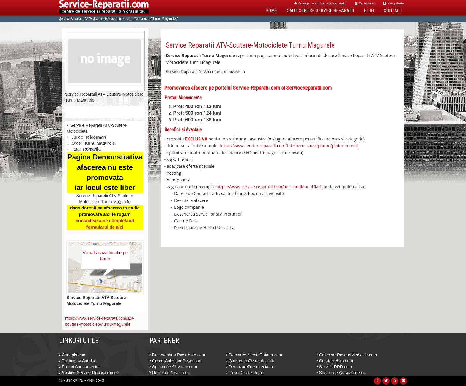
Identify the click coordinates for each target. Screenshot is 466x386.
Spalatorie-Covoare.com (173, 366)
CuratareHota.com (335, 360)
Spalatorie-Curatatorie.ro (341, 372)
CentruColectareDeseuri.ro (175, 360)
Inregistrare (393, 3)
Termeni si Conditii (77, 360)
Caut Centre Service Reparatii (320, 10)
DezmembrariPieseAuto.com (177, 354)
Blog (369, 10)
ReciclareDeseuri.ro (169, 372)
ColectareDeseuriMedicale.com (347, 354)
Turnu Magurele (164, 19)
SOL (101, 381)
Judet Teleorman (137, 19)
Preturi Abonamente (79, 366)
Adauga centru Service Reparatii (319, 3)
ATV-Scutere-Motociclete (104, 19)
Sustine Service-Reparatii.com (88, 372)
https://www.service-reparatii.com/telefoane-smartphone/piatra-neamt (288, 145)
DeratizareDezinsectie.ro (250, 366)
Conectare (364, 3)
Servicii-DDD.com (334, 366)
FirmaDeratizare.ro (245, 372)
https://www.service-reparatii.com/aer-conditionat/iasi (268, 186)
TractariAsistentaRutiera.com (254, 354)
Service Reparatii (71, 19)
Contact (393, 10)
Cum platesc (72, 354)
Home (271, 10)
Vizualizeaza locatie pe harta (105, 255)
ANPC (92, 381)
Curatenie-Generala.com (250, 360)
